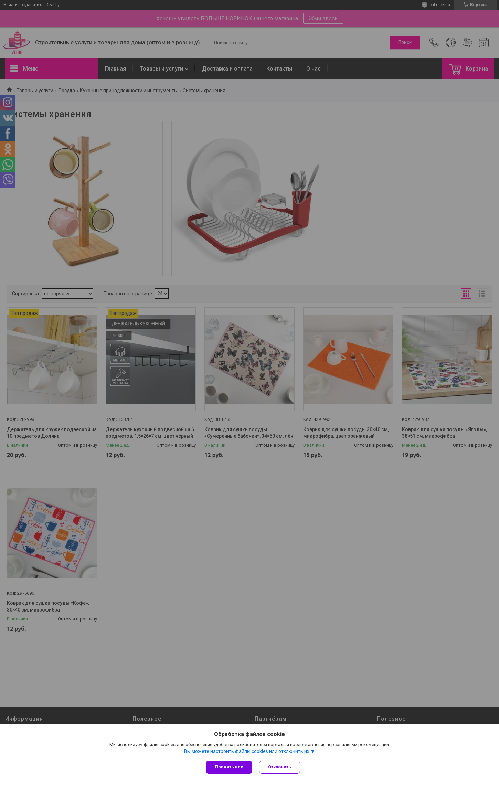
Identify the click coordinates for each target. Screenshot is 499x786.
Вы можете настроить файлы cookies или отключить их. (247, 751)
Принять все (229, 766)
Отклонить (279, 766)
